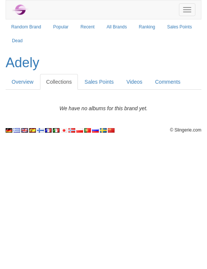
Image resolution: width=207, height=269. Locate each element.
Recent (87, 27)
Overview (22, 82)
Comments (167, 82)
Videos (135, 82)
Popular (61, 27)
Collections (58, 82)
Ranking (147, 27)
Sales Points (179, 27)
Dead (17, 40)
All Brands (117, 27)
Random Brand (26, 27)
